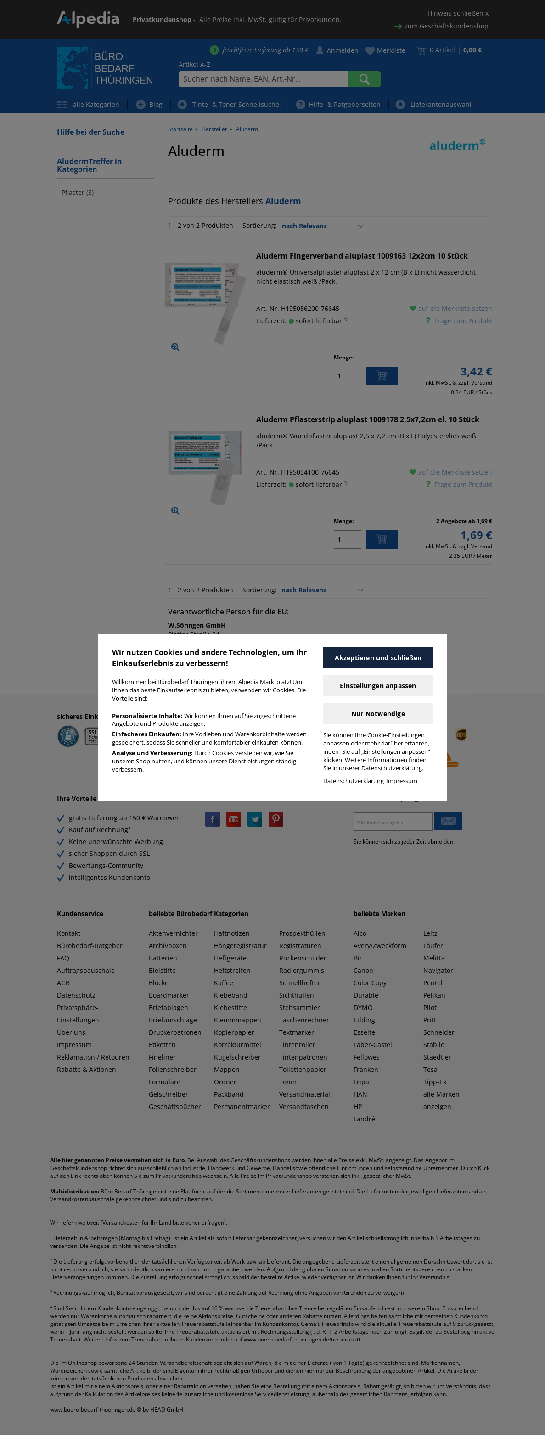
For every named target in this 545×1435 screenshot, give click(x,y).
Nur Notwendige (378, 713)
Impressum (401, 781)
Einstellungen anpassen (378, 685)
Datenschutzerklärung (353, 781)
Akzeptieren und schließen (378, 657)
